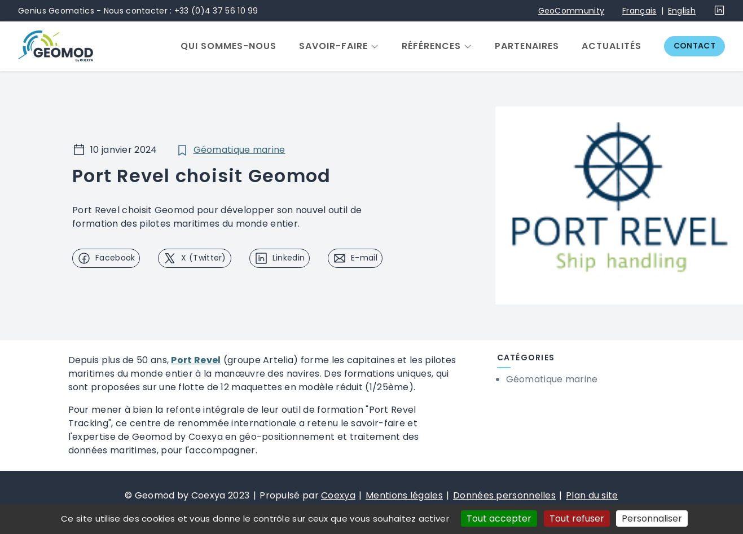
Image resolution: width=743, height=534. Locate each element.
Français (639, 10)
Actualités (611, 46)
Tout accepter (499, 518)
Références (431, 46)
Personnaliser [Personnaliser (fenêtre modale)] (652, 518)
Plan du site (592, 495)
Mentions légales (404, 495)
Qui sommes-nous (228, 46)
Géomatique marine (239, 149)
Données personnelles (504, 495)
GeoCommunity (571, 10)
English (682, 10)
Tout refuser (576, 518)
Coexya (338, 495)
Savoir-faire (333, 46)
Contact (694, 45)
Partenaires (527, 46)
